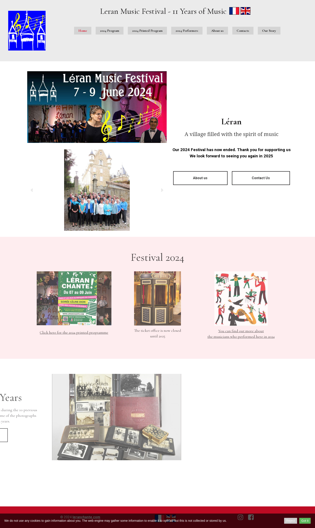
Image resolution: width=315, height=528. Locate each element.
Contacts (243, 30)
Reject (290, 520)
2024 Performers (187, 30)
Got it (305, 520)
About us (217, 30)
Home (82, 30)
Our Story (269, 30)
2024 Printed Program (147, 30)
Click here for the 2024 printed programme (74, 332)
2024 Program (109, 30)
